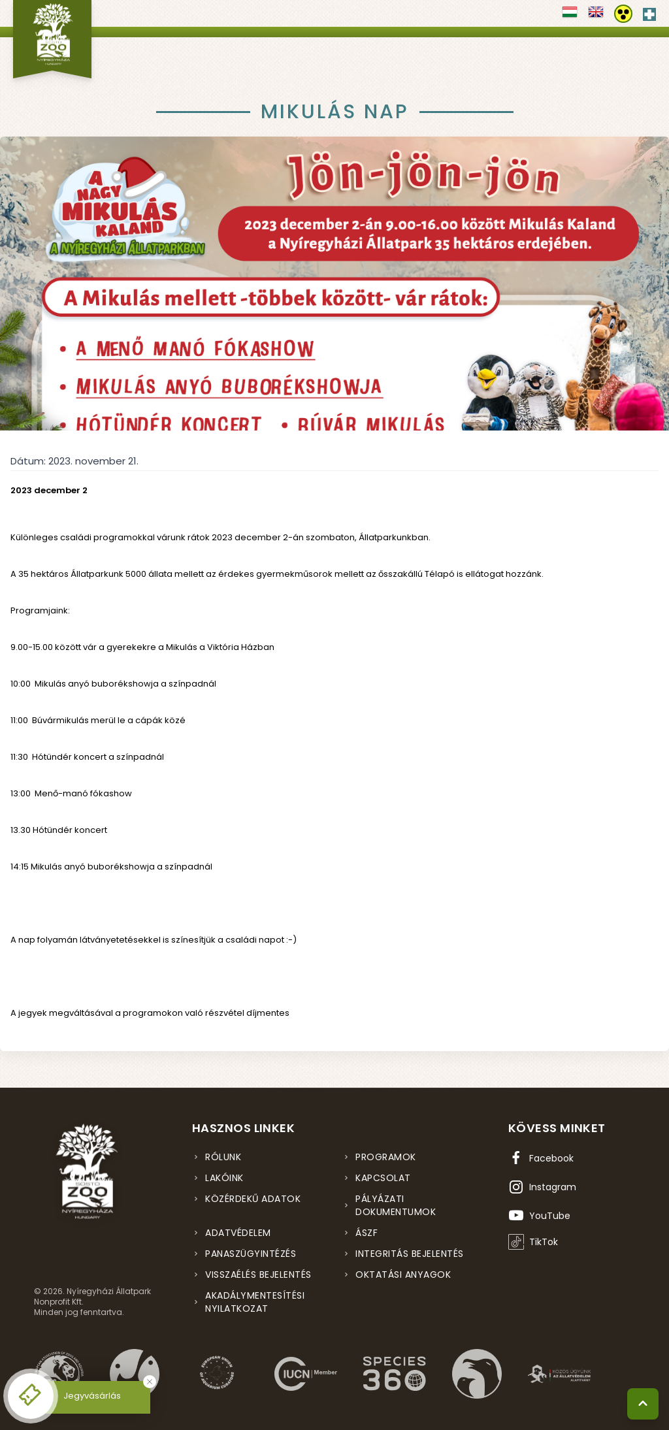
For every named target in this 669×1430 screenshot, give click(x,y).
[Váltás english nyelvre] (596, 16)
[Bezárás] (149, 1381)
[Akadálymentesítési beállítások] (623, 14)
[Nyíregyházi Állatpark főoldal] (52, 39)
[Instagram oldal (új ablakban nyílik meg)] (542, 1187)
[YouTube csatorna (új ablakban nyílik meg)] (539, 1215)
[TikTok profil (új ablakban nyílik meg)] (533, 1242)
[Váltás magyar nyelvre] (570, 16)
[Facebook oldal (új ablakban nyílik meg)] (541, 1158)
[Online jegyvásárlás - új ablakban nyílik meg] (31, 1396)
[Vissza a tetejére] (643, 1404)
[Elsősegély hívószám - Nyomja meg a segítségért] (649, 12)
